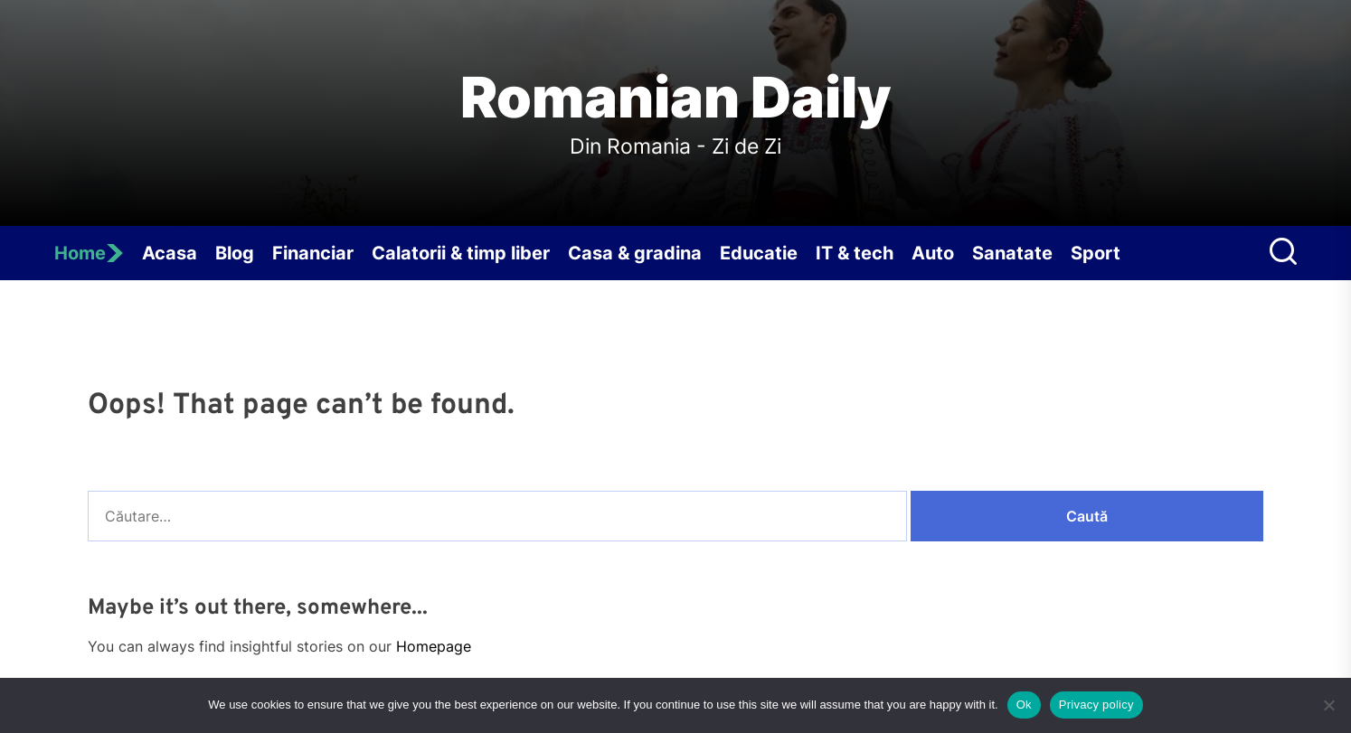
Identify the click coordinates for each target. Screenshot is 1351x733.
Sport (1095, 253)
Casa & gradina (635, 253)
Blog (234, 253)
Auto (933, 253)
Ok (1024, 704)
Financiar (313, 253)
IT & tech (854, 253)
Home (89, 253)
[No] (1328, 705)
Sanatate (1012, 253)
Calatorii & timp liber (461, 253)
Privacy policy (1096, 704)
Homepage (433, 646)
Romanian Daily (676, 97)
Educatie (759, 253)
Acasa (169, 253)
